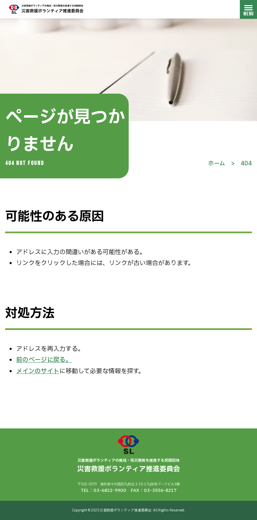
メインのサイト (37, 371)
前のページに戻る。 (44, 360)
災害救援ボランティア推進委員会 (46, 9)
